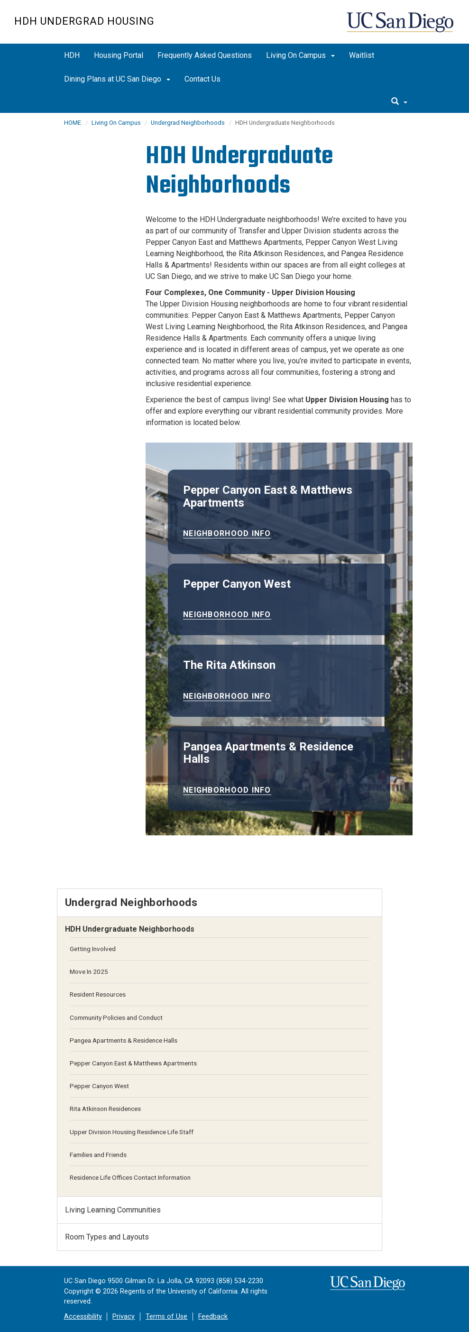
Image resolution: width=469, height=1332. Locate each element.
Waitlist (361, 55)
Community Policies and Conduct (116, 1017)
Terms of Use (166, 1317)
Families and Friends (98, 1154)
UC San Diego (401, 26)
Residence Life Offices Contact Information (130, 1177)
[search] (399, 102)
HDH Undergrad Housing (84, 21)
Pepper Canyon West (99, 1086)
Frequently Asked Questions (204, 55)
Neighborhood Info (227, 533)
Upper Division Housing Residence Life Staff (131, 1132)
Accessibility (83, 1317)
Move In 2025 (89, 971)
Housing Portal (118, 55)
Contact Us (202, 78)
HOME (72, 122)
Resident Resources (98, 994)
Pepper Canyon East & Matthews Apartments (133, 1063)
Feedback (213, 1317)
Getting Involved (93, 949)
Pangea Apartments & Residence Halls (123, 1040)
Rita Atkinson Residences (105, 1108)
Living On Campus (300, 55)
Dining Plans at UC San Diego (117, 78)
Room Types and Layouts (107, 1236)
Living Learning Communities (113, 1209)
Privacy (123, 1317)
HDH (72, 55)
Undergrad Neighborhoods (188, 122)
